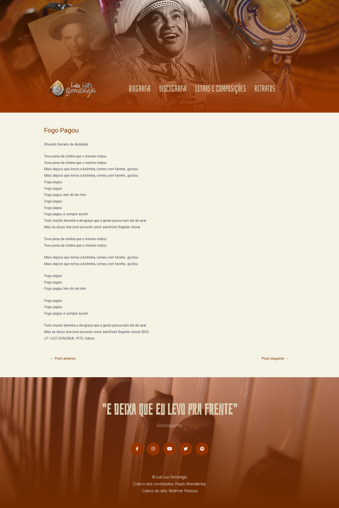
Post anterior (63, 358)
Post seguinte (275, 358)
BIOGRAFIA (139, 89)
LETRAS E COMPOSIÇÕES (220, 89)
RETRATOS (264, 89)
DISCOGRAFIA (173, 89)
